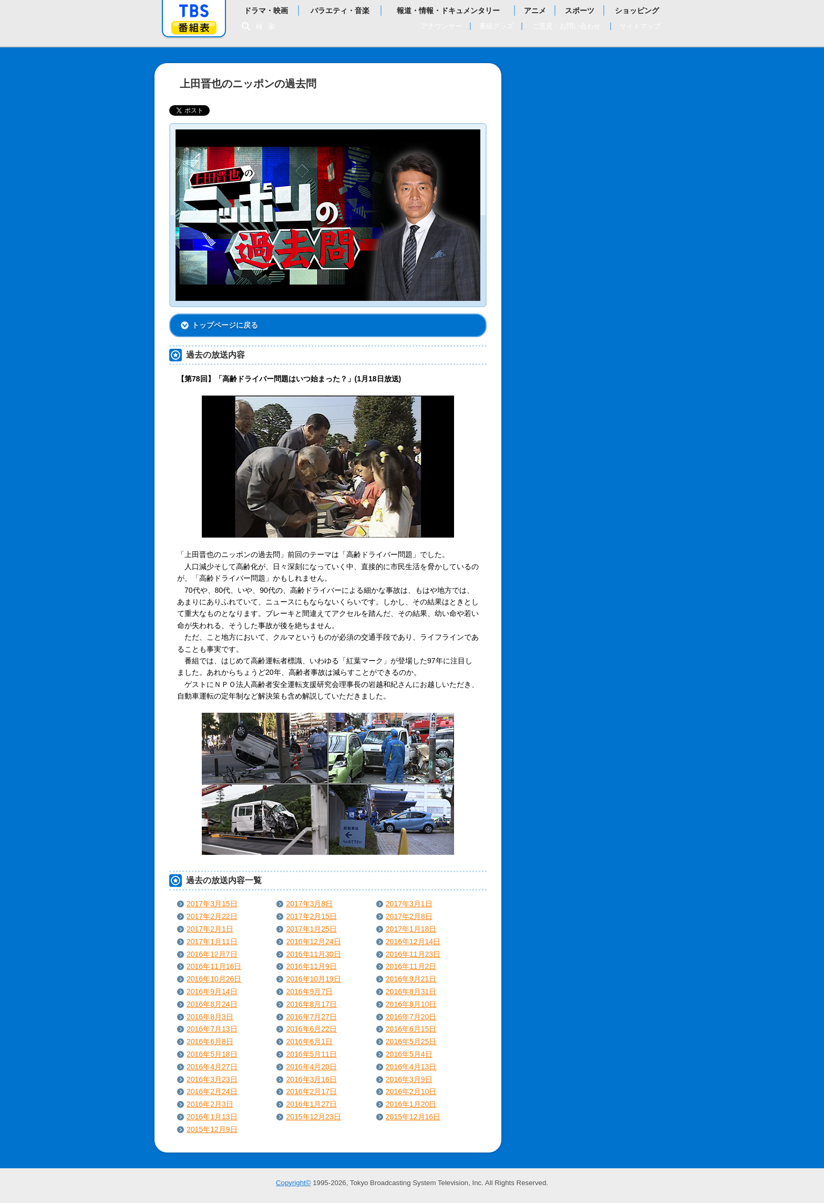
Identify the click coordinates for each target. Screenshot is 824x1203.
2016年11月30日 (313, 954)
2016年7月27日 (311, 1017)
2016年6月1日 (309, 1041)
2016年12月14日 (413, 941)
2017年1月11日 (212, 941)
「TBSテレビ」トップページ (194, 11)
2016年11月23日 (413, 954)
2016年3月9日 (409, 1079)
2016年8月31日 (411, 991)
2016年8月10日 (411, 1004)
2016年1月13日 (212, 1117)
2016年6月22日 (311, 1029)
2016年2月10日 (411, 1091)
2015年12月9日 (212, 1129)
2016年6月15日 (411, 1029)
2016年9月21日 (411, 979)
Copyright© (293, 1183)
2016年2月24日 (212, 1091)
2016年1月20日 (411, 1104)
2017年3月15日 (212, 903)
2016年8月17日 (311, 1004)
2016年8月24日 (212, 1004)
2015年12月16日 (413, 1117)
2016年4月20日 (311, 1067)
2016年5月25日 (411, 1041)
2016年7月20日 (411, 1017)
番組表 (194, 27)
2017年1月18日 (411, 929)
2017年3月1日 (409, 903)
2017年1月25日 (311, 929)
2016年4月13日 (411, 1067)
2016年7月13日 (212, 1029)
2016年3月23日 (212, 1079)
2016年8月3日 (210, 1017)
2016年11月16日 (214, 966)
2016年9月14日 (212, 991)
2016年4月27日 (212, 1067)
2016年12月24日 (313, 941)
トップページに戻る (225, 325)
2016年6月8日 (210, 1041)
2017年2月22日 (212, 916)
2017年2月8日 (409, 916)
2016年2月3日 (210, 1104)
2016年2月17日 (311, 1091)
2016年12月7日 (212, 954)
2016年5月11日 (311, 1054)
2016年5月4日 (409, 1054)
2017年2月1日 (210, 929)
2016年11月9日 (311, 966)
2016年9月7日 (309, 991)
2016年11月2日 (411, 966)
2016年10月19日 (313, 979)
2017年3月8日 (309, 903)
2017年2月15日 (311, 916)
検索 (268, 27)
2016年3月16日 (311, 1079)
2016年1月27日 (311, 1104)
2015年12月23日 (313, 1117)
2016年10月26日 (214, 979)
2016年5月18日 (212, 1054)
